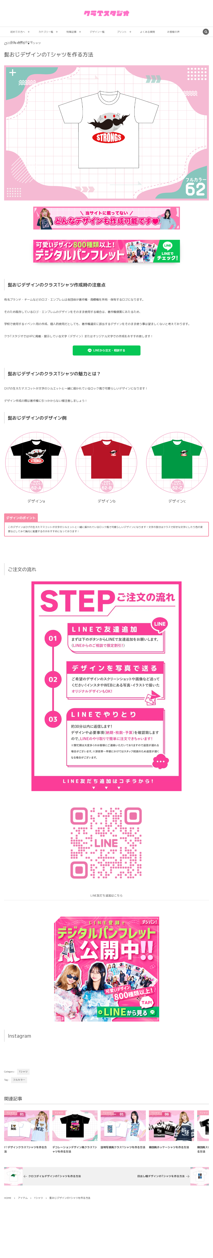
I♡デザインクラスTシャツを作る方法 (25, 1153)
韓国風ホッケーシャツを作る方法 (169, 1151)
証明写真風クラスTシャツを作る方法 (123, 1151)
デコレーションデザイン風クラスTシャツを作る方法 (74, 1153)
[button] (106, 350)
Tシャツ (23, 1071)
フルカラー (19, 1079)
